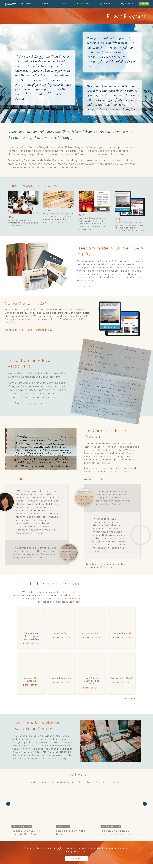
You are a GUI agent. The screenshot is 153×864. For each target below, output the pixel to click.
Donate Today (76, 858)
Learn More (83, 286)
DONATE (144, 4)
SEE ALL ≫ (129, 699)
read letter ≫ (31, 643)
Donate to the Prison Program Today (28, 329)
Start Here (75, 602)
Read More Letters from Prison (28, 403)
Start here (109, 567)
